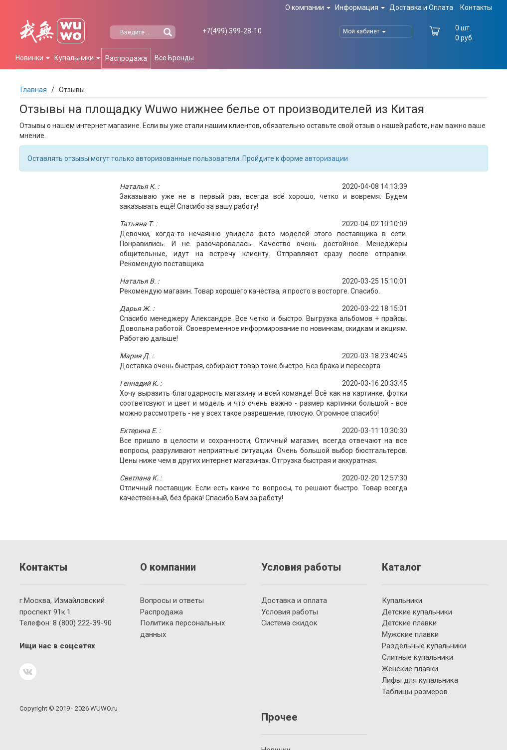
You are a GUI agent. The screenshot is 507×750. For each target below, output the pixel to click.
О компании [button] (308, 7)
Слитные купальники (417, 657)
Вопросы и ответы (172, 600)
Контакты (476, 7)
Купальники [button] (77, 58)
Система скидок (289, 622)
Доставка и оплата (294, 600)
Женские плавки (410, 668)
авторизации (326, 158)
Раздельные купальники (424, 645)
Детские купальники (417, 611)
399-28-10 (232, 31)
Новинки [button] (32, 58)
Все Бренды (174, 58)
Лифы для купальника (420, 680)
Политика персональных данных (182, 628)
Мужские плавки (410, 634)
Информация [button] (360, 7)
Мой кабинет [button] (364, 31)
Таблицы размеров (415, 691)
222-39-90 (82, 622)
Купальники (402, 600)
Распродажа (126, 58)
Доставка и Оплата (421, 7)
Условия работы (289, 611)
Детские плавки (409, 622)
